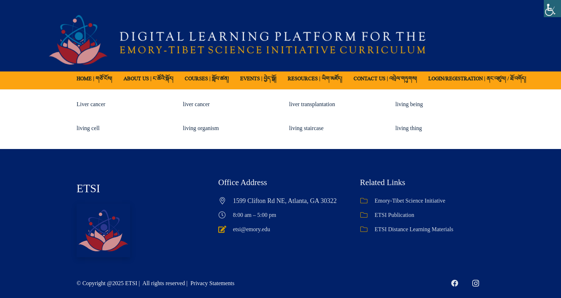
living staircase (306, 128)
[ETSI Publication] (367, 215)
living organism (201, 128)
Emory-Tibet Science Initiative (410, 201)
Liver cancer (91, 104)
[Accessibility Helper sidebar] (552, 8)
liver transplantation (312, 104)
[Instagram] (475, 283)
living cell (88, 128)
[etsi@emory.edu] (225, 229)
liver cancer (196, 104)
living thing (408, 128)
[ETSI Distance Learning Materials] (367, 229)
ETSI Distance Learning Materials (414, 229)
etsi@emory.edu (251, 229)
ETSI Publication (394, 215)
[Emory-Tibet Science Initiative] (367, 200)
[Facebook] (455, 283)
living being (409, 104)
